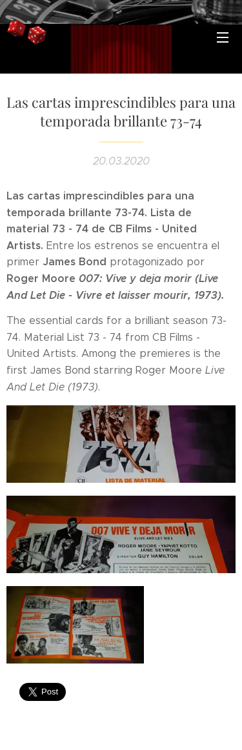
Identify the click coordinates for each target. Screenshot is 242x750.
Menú (222, 37)
